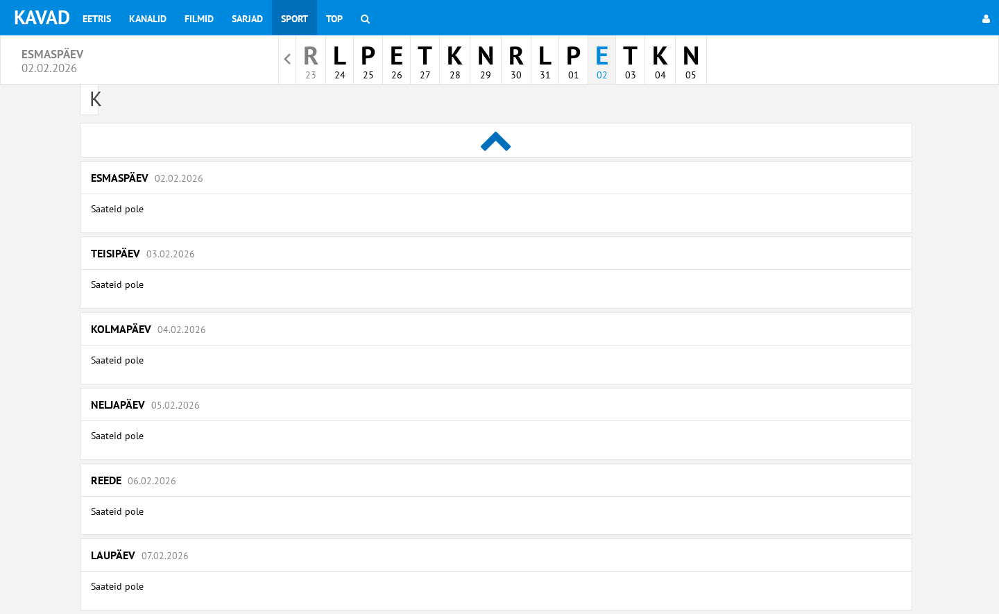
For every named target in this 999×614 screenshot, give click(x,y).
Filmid (199, 18)
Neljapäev (145, 404)
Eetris (97, 18)
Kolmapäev (148, 329)
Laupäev (140, 555)
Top (334, 18)
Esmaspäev (147, 178)
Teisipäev (143, 253)
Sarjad (247, 18)
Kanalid (147, 18)
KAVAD (42, 17)
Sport (294, 18)
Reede (133, 480)
